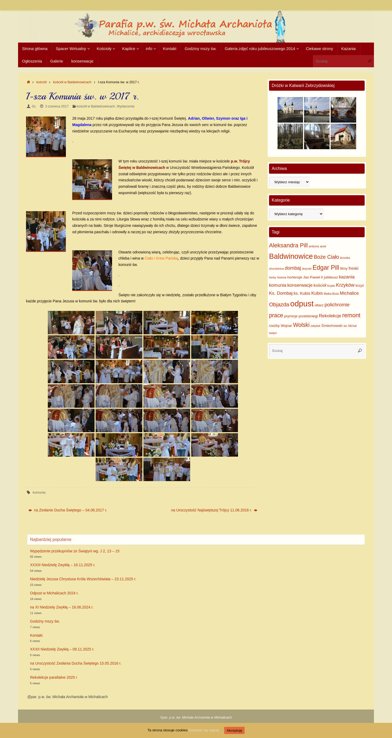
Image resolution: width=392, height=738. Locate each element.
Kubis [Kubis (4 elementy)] (317, 293)
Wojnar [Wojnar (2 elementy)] (286, 326)
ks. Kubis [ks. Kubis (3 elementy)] (301, 293)
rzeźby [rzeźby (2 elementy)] (274, 326)
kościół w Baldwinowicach (72, 82)
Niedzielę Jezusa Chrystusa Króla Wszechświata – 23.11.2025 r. (83, 579)
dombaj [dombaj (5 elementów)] (293, 268)
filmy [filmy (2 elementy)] (344, 268)
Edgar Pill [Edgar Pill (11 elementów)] (326, 267)
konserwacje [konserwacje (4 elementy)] (300, 285)
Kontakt (36, 635)
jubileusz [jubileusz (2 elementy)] (331, 277)
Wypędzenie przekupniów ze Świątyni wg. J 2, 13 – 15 (75, 551)
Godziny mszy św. (45, 621)
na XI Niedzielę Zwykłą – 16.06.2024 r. (61, 607)
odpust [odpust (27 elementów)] (302, 303)
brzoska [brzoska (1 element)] (345, 257)
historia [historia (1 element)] (281, 277)
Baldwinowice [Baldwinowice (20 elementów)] (291, 256)
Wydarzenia (125, 106)
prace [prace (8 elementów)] (276, 315)
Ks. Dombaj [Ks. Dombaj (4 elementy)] (281, 293)
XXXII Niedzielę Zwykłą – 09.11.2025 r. (62, 649)
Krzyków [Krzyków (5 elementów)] (345, 285)
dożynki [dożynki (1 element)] (307, 268)
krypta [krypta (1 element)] (331, 285)
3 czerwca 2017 (57, 106)
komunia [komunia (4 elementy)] (277, 285)
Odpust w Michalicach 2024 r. (54, 593)
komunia (39, 492)
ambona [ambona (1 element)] (314, 246)
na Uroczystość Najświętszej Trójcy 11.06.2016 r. (214, 510)
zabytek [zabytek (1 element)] (315, 325)
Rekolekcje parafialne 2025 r (53, 677)
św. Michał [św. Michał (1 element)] (349, 325)
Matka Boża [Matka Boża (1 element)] (331, 293)
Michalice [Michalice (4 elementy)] (349, 293)
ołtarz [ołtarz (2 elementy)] (319, 305)
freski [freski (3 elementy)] (353, 268)
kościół (41, 82)
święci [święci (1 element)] (273, 333)
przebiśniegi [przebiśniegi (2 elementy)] (308, 316)
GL (34, 106)
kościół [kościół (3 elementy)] (320, 285)
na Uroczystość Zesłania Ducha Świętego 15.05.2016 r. (75, 663)
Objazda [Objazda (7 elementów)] (279, 304)
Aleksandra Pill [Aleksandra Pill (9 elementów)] (288, 245)
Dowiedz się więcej (204, 730)
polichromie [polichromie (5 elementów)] (337, 304)
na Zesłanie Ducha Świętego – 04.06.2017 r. (67, 510)
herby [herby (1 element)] (272, 277)
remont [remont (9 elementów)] (351, 315)
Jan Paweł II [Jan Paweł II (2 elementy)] (313, 277)
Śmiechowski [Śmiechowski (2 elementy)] (331, 326)
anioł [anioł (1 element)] (323, 246)
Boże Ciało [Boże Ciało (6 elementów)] (326, 257)
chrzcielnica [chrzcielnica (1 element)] (276, 268)
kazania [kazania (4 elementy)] (347, 277)
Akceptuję (236, 730)
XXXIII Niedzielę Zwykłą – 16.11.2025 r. (62, 565)
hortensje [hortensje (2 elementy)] (294, 277)
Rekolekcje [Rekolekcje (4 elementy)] (330, 315)
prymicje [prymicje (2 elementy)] (291, 316)
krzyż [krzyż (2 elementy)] (360, 285)
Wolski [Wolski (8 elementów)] (301, 325)
